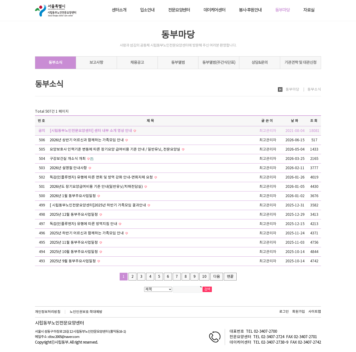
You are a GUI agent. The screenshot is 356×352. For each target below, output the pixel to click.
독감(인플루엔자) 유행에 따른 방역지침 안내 (84, 224)
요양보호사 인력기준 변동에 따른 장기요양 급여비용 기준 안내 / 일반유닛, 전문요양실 (115, 149)
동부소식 (55, 62)
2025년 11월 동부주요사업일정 (74, 242)
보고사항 (96, 62)
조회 (314, 121)
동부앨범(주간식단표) (218, 62)
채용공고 (137, 62)
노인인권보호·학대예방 (86, 312)
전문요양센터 (179, 10)
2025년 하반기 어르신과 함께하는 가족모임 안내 (87, 233)
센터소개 (119, 10)
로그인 (284, 311)
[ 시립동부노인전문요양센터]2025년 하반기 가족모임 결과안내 (98, 205)
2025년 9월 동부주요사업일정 (73, 261)
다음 (216, 277)
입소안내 (147, 10)
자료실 (308, 10)
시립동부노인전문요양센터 (59, 323)
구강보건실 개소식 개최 (68, 159)
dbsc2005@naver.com (63, 337)
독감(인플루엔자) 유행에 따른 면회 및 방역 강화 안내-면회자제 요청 (102, 177)
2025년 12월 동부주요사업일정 (74, 215)
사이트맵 (314, 311)
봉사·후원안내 (250, 10)
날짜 (295, 121)
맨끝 (230, 277)
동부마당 (282, 10)
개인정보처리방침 (47, 312)
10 (204, 277)
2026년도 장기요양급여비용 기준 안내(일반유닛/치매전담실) (97, 187)
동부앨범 (178, 62)
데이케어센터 (214, 10)
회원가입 (298, 311)
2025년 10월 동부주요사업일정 (74, 252)
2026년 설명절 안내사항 (69, 168)
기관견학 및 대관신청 (300, 62)
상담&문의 (260, 62)
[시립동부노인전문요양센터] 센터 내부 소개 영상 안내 (91, 131)
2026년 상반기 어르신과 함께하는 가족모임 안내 (87, 140)
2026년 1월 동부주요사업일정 (73, 196)
